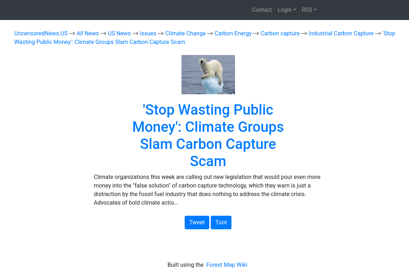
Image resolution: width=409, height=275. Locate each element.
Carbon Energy (234, 33)
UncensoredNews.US (41, 33)
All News (88, 33)
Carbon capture (281, 33)
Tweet (197, 222)
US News (120, 33)
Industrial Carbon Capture (342, 33)
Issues (149, 33)
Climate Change (186, 33)
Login (284, 9)
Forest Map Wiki (227, 264)
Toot (221, 222)
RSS (307, 9)
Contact (262, 9)
